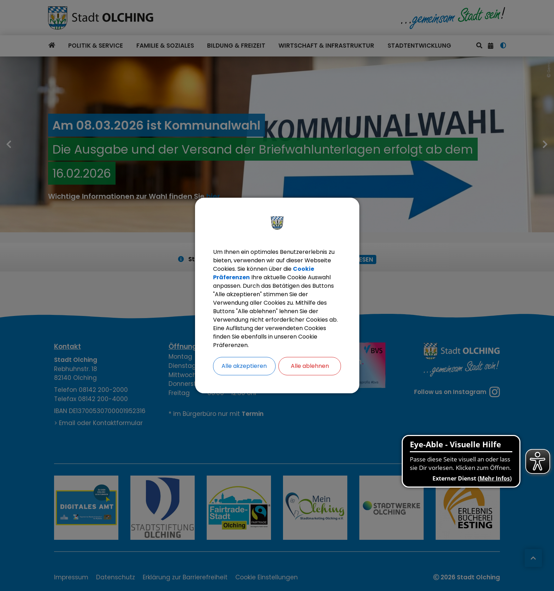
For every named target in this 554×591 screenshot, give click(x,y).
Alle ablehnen (310, 366)
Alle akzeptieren (244, 366)
